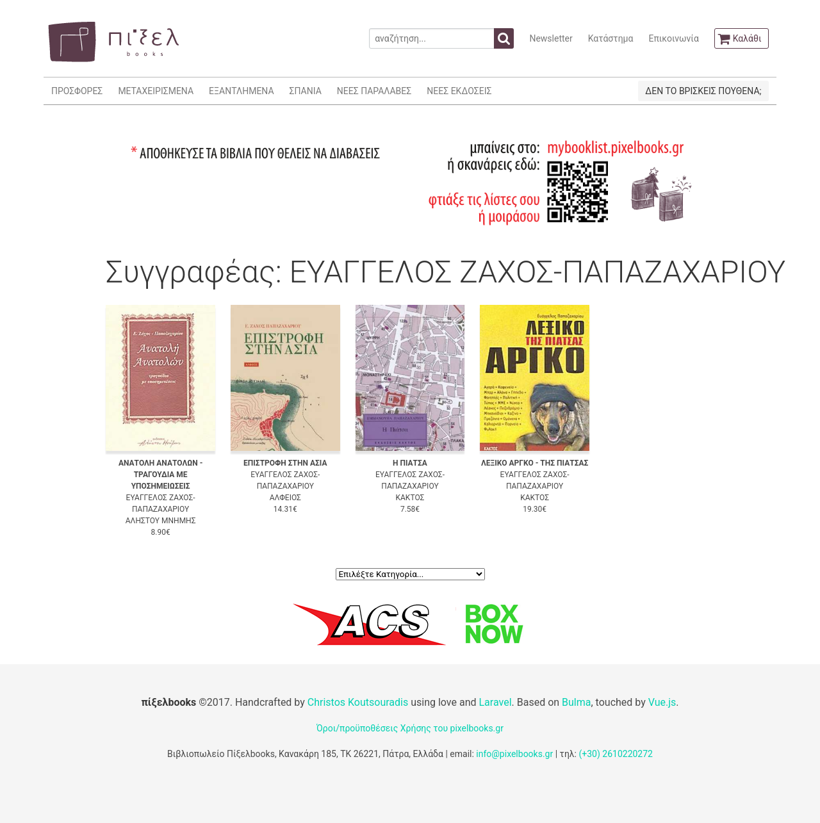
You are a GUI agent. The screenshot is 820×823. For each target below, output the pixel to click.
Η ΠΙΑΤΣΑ (410, 463)
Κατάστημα (611, 38)
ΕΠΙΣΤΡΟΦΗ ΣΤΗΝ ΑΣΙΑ (285, 463)
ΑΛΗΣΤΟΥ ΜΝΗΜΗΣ (161, 520)
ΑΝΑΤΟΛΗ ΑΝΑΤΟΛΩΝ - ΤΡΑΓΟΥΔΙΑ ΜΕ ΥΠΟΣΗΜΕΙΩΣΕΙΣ (160, 475)
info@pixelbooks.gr (514, 754)
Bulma (576, 702)
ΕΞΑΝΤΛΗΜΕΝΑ (241, 91)
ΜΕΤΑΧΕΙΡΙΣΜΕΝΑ (155, 91)
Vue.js (662, 702)
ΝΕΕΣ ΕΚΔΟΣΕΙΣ (459, 91)
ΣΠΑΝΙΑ (306, 91)
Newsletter (550, 38)
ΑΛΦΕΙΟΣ (285, 497)
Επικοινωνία (673, 38)
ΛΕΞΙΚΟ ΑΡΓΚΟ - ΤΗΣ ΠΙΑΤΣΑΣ (534, 463)
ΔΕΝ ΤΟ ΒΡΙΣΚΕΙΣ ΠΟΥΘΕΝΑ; (703, 91)
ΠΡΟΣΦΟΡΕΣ (76, 91)
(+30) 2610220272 (615, 754)
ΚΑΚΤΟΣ (410, 497)
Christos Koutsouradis (358, 702)
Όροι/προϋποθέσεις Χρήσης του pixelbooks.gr (410, 728)
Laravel (495, 702)
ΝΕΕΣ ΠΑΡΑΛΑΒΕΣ (374, 91)
